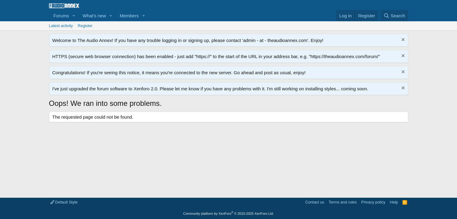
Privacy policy (373, 202)
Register (85, 25)
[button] (73, 15)
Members (129, 15)
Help (394, 202)
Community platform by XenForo (228, 213)
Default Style (64, 202)
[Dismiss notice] (402, 40)
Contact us (314, 202)
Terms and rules (343, 202)
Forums (61, 15)
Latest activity (61, 25)
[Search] (394, 15)
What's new (94, 15)
